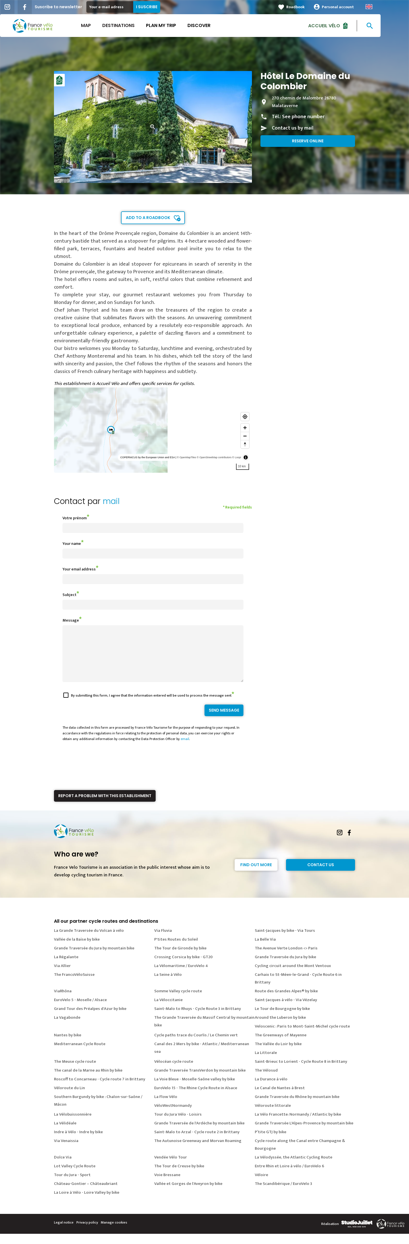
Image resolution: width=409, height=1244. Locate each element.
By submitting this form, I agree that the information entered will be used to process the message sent (151, 706)
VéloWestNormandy (173, 1115)
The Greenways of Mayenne (280, 1045)
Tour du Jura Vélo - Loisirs (178, 1124)
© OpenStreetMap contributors (214, 457)
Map (100, 25)
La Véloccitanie (168, 1010)
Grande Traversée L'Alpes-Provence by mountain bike (304, 1133)
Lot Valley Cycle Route (74, 1176)
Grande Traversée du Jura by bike (285, 967)
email (185, 749)
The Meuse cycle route (75, 1071)
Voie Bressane (167, 1185)
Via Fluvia (163, 940)
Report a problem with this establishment (104, 806)
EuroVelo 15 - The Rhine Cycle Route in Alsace (195, 1098)
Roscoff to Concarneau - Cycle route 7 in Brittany (99, 1089)
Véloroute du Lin (69, 1098)
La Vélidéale (65, 1133)
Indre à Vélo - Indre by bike (78, 1142)
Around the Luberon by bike (280, 1027)
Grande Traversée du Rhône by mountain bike (297, 1106)
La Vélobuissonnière (72, 1124)
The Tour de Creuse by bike (179, 1176)
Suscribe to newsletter (72, 7)
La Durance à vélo (271, 1089)
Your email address (79, 569)
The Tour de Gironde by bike (180, 958)
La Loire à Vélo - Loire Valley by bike (86, 1202)
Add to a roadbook (148, 217)
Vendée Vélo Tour (170, 1167)
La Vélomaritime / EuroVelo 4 (181, 976)
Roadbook (310, 7)
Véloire (261, 1185)
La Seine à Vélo (168, 984)
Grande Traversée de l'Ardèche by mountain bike (199, 1133)
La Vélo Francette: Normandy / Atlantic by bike (298, 1124)
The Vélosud (266, 1080)
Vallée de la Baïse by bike (77, 949)
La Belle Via (265, 949)
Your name (71, 543)
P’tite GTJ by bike (270, 1142)
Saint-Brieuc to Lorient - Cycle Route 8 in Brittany (301, 1071)
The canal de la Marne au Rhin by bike (88, 1080)
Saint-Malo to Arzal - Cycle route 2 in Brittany (196, 1142)
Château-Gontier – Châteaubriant (86, 1193)
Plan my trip (175, 25)
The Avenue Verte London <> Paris (286, 958)
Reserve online (308, 141)
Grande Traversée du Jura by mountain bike (94, 958)
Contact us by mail (292, 128)
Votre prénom (74, 518)
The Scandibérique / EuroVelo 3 (283, 1193)
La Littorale (266, 1062)
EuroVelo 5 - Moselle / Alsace (80, 1010)
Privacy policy (87, 1233)
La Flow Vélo (165, 1106)
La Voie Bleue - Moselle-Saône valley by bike (194, 1089)
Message (70, 620)
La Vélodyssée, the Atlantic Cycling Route (293, 1167)
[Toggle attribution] (245, 457)
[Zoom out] (245, 436)
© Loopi (236, 457)
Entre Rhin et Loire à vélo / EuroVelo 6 (289, 1176)
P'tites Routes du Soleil (176, 949)
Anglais (383, 7)
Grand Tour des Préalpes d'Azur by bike (90, 1018)
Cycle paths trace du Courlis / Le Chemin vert (196, 1045)
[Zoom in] (245, 428)
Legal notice (64, 1233)
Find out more (256, 875)
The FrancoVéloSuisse (74, 984)
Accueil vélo (338, 25)
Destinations (132, 25)
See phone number (303, 116)
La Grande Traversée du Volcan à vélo (89, 940)
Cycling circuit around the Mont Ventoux (293, 976)
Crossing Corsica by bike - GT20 (183, 967)
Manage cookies (114, 1233)
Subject (69, 594)
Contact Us (320, 875)
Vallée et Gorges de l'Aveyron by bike (188, 1193)
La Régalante (66, 967)
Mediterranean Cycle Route (79, 1054)
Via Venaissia (66, 1151)
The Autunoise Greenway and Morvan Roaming (197, 1151)
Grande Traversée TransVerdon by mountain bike (200, 1080)
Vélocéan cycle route (173, 1071)
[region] (153, 430)
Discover (213, 25)
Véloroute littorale (273, 1115)
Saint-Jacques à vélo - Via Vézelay (286, 1010)
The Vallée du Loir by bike (278, 1054)
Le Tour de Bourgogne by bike (282, 1018)
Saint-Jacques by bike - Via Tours (285, 940)
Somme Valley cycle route (178, 1001)
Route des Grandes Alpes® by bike (286, 1001)
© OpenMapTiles (186, 457)
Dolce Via (63, 1167)
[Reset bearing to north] (245, 444)
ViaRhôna (63, 1001)
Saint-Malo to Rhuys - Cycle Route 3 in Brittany (197, 1018)
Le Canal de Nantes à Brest (280, 1098)
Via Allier (62, 976)
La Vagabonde (67, 1027)
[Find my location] (245, 416)
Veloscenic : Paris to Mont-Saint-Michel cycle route (302, 1036)
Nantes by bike (67, 1045)
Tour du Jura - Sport (72, 1185)
